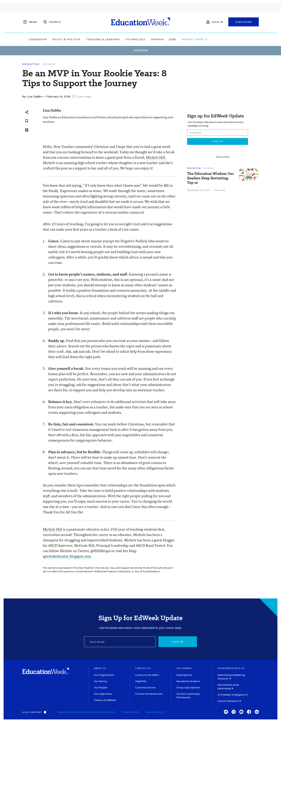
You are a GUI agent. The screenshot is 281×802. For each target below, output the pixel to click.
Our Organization (104, 675)
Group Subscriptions (188, 687)
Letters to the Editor (147, 675)
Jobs (195, 39)
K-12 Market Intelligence (232, 694)
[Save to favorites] (26, 121)
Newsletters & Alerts (188, 681)
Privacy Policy (156, 712)
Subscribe (243, 21)
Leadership (60, 39)
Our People (100, 687)
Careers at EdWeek (105, 700)
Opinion (179, 39)
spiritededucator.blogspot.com (67, 556)
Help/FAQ (140, 681)
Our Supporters (103, 694)
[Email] (120, 641)
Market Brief (217, 39)
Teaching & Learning (126, 39)
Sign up (178, 641)
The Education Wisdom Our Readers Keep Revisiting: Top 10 (210, 178)
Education (30, 64)
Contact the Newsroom (149, 694)
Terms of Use (131, 712)
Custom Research (229, 701)
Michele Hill (155, 157)
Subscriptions (184, 675)
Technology (158, 39)
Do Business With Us (231, 668)
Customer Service (145, 687)
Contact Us (142, 668)
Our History (100, 681)
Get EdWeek (184, 668)
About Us (100, 668)
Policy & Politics (89, 39)
